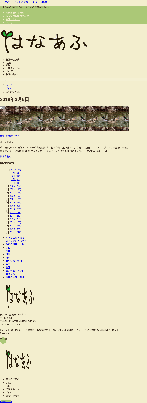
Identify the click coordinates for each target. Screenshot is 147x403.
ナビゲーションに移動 (35, 1)
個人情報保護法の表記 (17, 16)
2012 (15, 228)
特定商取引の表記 (15, 12)
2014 (15, 222)
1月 (15, 182)
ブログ (9, 392)
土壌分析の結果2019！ (9, 136)
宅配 (8, 385)
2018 (15, 209)
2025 (15, 185)
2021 (15, 199)
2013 (15, 225)
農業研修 (10, 273)
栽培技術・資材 (14, 260)
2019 (15, 205)
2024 (15, 189)
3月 (15, 176)
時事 (8, 257)
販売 (8, 264)
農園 (8, 267)
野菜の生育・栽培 (15, 277)
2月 (15, 179)
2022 (15, 195)
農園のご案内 (13, 379)
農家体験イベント (15, 270)
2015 (15, 218)
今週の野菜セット (15, 244)
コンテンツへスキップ (11, 1)
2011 (15, 232)
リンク (9, 22)
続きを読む (5, 156)
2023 (15, 192)
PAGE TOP (6, 401)
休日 (8, 247)
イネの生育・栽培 (15, 237)
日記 (8, 254)
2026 (16, 169)
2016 (15, 215)
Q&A (8, 382)
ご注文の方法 (13, 389)
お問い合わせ (13, 19)
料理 (8, 250)
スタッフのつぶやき (16, 240)
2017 (15, 212)
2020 (15, 202)
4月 (15, 172)
